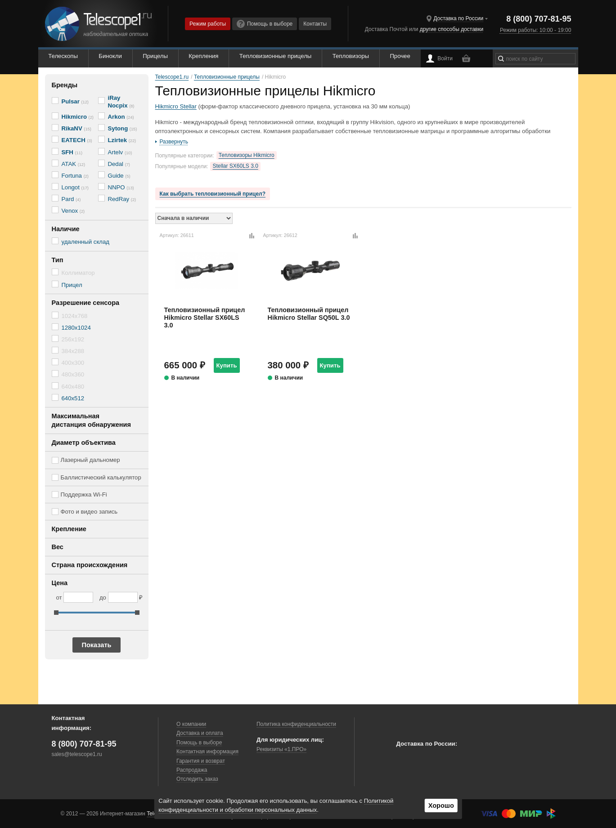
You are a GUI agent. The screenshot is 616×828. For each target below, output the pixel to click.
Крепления (203, 56)
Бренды (65, 85)
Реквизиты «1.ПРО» (281, 749)
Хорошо (441, 805)
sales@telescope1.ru (77, 754)
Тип (57, 260)
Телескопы (63, 56)
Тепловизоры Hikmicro (246, 155)
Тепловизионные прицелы (275, 56)
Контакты (315, 24)
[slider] (56, 612)
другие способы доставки (451, 29)
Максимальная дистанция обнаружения (91, 420)
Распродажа (191, 770)
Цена (60, 582)
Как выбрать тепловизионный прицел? (213, 194)
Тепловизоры (351, 56)
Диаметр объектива (84, 442)
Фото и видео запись (89, 511)
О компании (191, 724)
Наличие (66, 229)
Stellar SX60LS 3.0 (235, 166)
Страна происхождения (90, 564)
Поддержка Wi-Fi (84, 494)
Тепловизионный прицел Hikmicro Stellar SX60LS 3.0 (204, 317)
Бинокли (110, 56)
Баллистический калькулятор (101, 477)
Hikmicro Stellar (176, 106)
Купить (226, 365)
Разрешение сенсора (86, 302)
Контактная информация (207, 751)
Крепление (69, 529)
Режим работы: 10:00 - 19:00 (535, 30)
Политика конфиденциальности (296, 724)
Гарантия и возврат (200, 761)
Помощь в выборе (264, 24)
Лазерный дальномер (90, 460)
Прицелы (155, 56)
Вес (57, 547)
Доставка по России (458, 18)
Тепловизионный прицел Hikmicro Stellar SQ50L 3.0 (309, 313)
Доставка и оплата (199, 733)
